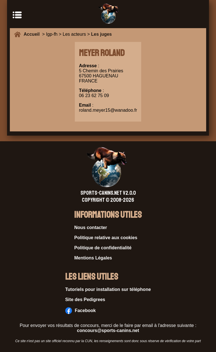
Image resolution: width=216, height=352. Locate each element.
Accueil (33, 34)
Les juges (101, 34)
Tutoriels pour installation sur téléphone (108, 289)
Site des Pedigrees (85, 299)
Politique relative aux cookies (105, 237)
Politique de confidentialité (103, 247)
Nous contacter (90, 227)
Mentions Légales (93, 257)
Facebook (80, 310)
